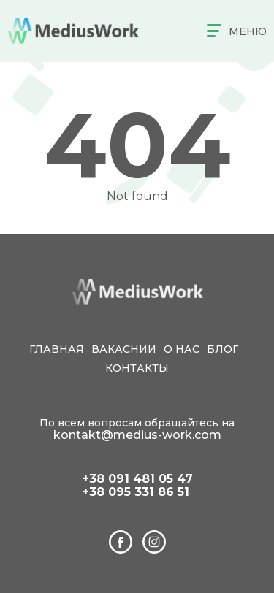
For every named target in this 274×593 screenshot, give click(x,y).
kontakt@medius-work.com (137, 435)
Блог (222, 349)
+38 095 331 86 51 (135, 492)
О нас (181, 349)
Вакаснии (123, 349)
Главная (56, 349)
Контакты (137, 368)
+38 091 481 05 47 (137, 479)
